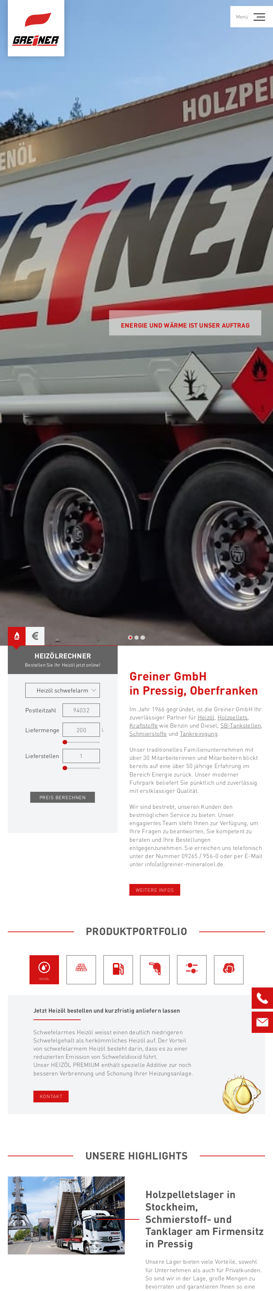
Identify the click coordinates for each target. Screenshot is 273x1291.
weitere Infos (155, 890)
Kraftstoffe (143, 725)
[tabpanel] (136, 323)
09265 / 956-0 (200, 855)
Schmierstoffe (148, 733)
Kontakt (51, 1096)
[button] (260, 16)
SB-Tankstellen (240, 725)
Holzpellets (233, 717)
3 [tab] (142, 637)
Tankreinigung (199, 733)
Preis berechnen (62, 797)
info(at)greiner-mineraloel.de (184, 864)
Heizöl (206, 717)
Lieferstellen (42, 755)
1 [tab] (130, 637)
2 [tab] (136, 637)
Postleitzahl (40, 710)
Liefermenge (42, 730)
